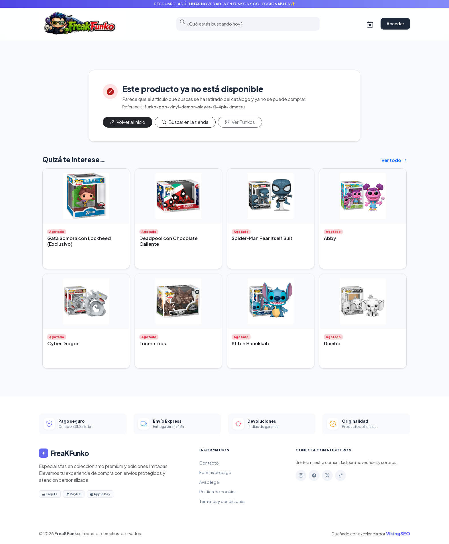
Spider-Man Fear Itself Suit (262, 238)
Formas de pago (215, 472)
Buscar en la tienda (185, 122)
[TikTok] (340, 475)
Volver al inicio (127, 122)
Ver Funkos (240, 122)
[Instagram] (301, 475)
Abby (330, 238)
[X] (327, 475)
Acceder (395, 23)
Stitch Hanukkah (250, 343)
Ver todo (394, 160)
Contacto (209, 462)
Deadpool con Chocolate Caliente (168, 240)
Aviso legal (209, 482)
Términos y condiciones (222, 501)
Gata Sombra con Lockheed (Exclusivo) (79, 240)
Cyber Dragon (63, 343)
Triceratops (152, 343)
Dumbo (332, 343)
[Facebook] (314, 475)
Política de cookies (218, 491)
